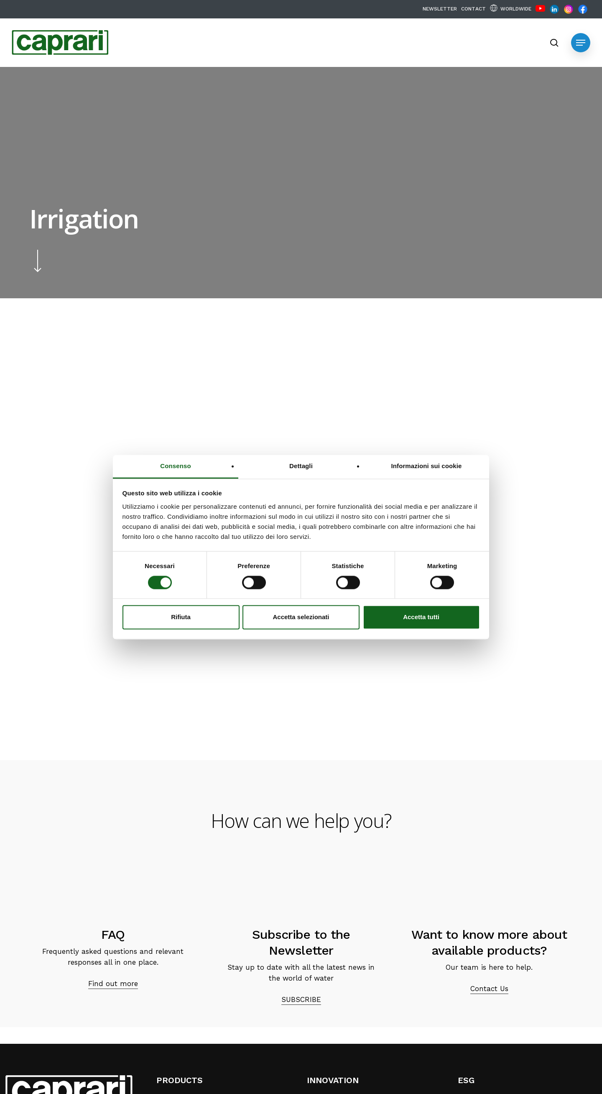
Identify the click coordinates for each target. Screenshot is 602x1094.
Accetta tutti (421, 617)
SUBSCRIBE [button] (301, 999)
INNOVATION (333, 1080)
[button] (580, 42)
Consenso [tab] (175, 465)
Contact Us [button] (489, 988)
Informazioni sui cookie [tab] (426, 465)
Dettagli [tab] (301, 465)
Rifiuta (181, 617)
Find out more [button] (113, 983)
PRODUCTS (179, 1080)
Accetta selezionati (301, 617)
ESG (466, 1080)
